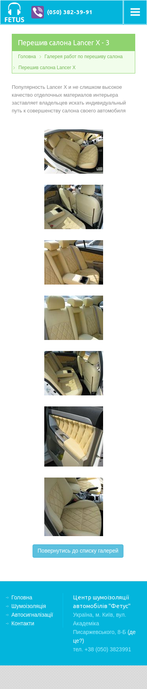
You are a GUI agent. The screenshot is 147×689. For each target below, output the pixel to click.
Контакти (22, 623)
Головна (27, 56)
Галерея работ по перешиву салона (84, 56)
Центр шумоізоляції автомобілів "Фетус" (14, 12)
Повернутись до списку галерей (78, 551)
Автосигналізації (32, 615)
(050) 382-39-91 (70, 12)
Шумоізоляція (28, 606)
